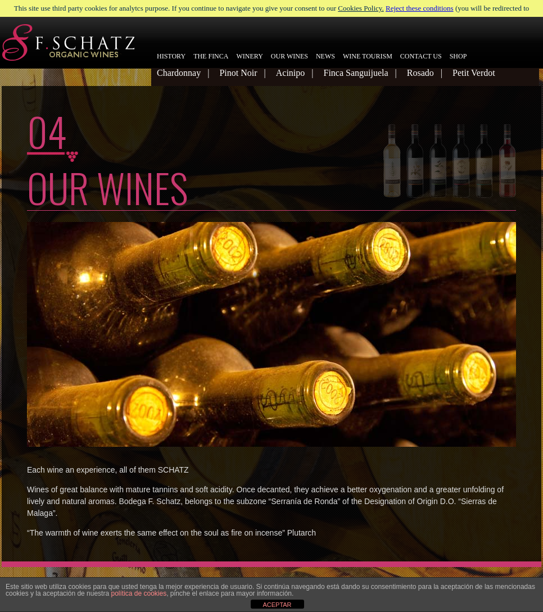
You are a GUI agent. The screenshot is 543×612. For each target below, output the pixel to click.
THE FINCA (210, 56)
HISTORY (171, 56)
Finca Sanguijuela (355, 73)
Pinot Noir (238, 73)
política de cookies (138, 593)
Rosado (420, 73)
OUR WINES (289, 56)
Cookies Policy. (361, 8)
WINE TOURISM (367, 56)
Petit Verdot (473, 73)
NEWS (325, 56)
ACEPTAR (277, 604)
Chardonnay (179, 73)
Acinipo (290, 73)
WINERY (249, 56)
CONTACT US (421, 56)
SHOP (458, 56)
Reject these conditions (420, 8)
